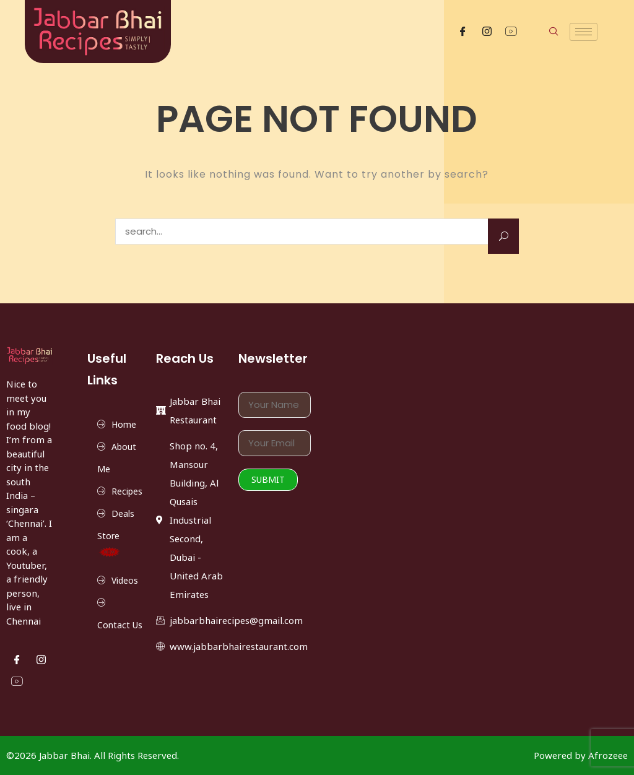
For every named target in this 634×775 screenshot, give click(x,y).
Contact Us (119, 625)
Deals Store (115, 532)
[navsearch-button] (540, 32)
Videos (124, 580)
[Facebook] (463, 32)
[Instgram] (487, 32)
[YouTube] (511, 32)
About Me (116, 458)
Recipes (126, 491)
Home (123, 424)
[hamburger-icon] (583, 32)
